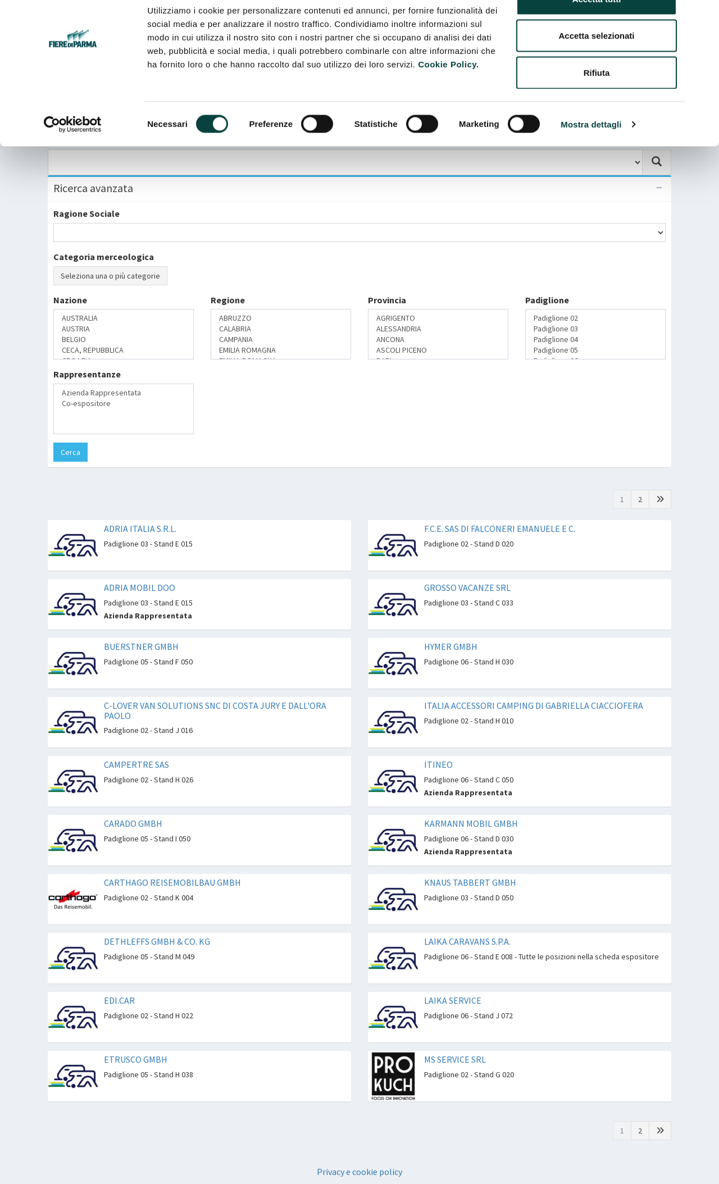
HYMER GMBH (450, 646)
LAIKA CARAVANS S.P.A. (467, 941)
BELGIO (123, 339)
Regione (228, 300)
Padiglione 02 (595, 318)
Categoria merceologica (103, 256)
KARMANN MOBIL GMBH (471, 823)
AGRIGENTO (438, 318)
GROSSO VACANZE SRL (467, 587)
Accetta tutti (596, 29)
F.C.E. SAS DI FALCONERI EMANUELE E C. (499, 528)
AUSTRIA (123, 329)
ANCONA (438, 339)
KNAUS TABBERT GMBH (470, 882)
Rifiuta (597, 103)
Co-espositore (123, 403)
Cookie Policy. (448, 94)
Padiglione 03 (595, 329)
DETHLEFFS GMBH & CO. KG (157, 941)
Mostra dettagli (591, 155)
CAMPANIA (281, 339)
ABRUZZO (281, 318)
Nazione (70, 300)
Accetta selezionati (596, 66)
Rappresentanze (87, 374)
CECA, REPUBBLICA (123, 350)
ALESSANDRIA (438, 329)
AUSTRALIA (123, 318)
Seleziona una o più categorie (110, 276)
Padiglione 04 (595, 339)
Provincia (387, 300)
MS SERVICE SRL (455, 1059)
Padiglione (547, 300)
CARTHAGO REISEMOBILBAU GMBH (172, 882)
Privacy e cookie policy (359, 1171)
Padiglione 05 (595, 350)
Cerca (70, 452)
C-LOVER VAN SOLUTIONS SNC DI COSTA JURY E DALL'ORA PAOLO (215, 710)
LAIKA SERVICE (452, 1000)
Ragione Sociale (86, 213)
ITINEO (438, 764)
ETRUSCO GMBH (135, 1059)
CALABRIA (281, 329)
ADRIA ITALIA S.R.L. (140, 528)
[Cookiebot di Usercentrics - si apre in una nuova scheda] (73, 155)
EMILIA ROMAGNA (281, 350)
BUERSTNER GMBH (141, 646)
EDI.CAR (119, 1000)
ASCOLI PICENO (438, 350)
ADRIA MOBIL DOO (139, 587)
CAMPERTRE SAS (136, 764)
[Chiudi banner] (702, 17)
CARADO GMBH (133, 823)
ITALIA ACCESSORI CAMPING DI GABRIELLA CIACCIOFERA (533, 705)
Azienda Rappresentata (123, 393)
